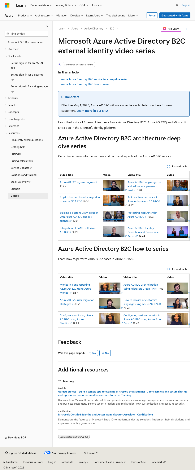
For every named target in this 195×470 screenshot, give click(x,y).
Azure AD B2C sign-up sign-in (77, 182)
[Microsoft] (7, 5)
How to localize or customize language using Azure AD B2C (141, 302)
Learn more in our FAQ (92, 110)
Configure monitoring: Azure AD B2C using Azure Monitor (76, 319)
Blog (50, 462)
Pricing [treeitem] (15, 154)
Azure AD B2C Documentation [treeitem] (25, 42)
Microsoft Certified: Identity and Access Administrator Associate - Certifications (105, 414)
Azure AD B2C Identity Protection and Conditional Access (143, 232)
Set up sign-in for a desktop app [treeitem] (27, 77)
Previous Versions (33, 462)
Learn (62, 28)
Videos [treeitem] (15, 195)
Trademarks (157, 462)
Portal (152, 15)
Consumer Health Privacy (108, 462)
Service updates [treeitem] (20, 167)
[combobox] (26, 34)
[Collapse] (47, 25)
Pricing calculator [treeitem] (21, 161)
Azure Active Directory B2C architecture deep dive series (94, 79)
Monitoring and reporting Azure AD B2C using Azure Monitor (75, 288)
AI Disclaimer (10, 462)
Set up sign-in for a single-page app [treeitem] (29, 88)
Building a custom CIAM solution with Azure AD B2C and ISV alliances (79, 216)
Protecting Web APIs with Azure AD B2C (142, 214)
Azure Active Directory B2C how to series (85, 84)
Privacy (82, 462)
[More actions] (186, 29)
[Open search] (177, 5)
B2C (112, 28)
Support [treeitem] (15, 189)
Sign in (186, 5)
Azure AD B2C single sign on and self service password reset (144, 186)
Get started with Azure (175, 15)
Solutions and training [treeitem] (24, 175)
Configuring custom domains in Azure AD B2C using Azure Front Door (142, 319)
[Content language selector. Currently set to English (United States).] (20, 453)
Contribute (67, 462)
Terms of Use (138, 462)
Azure (75, 28)
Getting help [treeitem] (18, 147)
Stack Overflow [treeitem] (19, 181)
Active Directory (93, 28)
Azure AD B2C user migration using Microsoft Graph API (140, 286)
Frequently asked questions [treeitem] (27, 140)
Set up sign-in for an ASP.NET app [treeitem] (28, 65)
